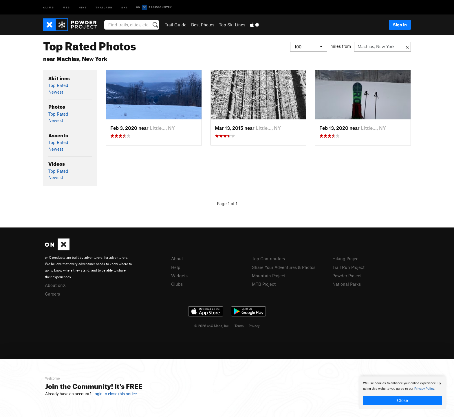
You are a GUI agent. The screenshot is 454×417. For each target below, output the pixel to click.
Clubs (177, 284)
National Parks (346, 284)
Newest (55, 91)
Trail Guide (175, 24)
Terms (239, 326)
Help (175, 267)
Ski (124, 7)
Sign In (400, 24)
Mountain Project (268, 275)
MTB (66, 7)
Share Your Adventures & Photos (283, 267)
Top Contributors (268, 258)
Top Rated (58, 85)
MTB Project (264, 284)
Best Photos (202, 24)
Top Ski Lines (232, 24)
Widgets (179, 275)
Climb (48, 7)
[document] (402, 392)
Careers (52, 293)
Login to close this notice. (115, 393)
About (177, 258)
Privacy (254, 326)
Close (402, 400)
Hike (83, 7)
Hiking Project (346, 258)
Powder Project (347, 275)
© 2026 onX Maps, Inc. (212, 326)
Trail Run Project (348, 267)
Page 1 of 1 (227, 203)
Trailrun (104, 7)
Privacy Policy (424, 389)
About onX (55, 285)
